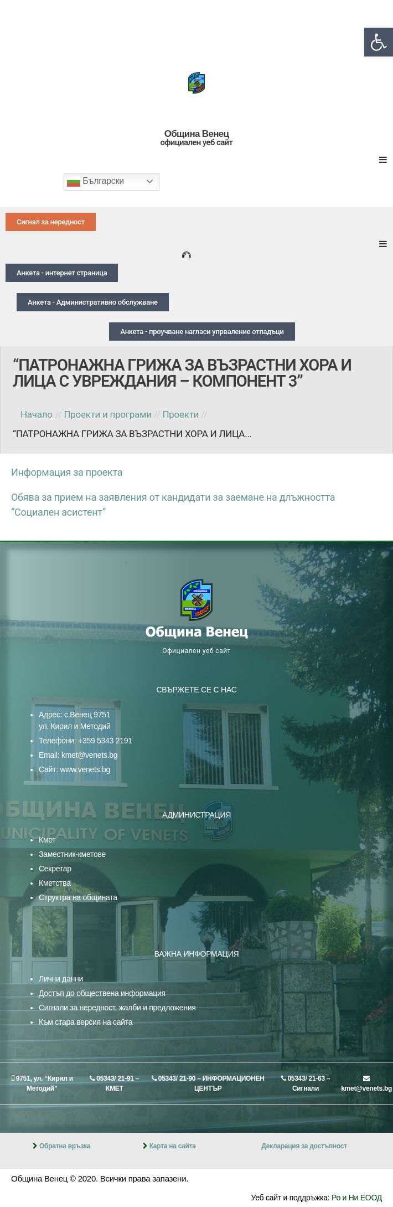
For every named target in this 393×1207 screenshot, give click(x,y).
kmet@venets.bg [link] (89, 755)
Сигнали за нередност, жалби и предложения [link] (117, 1007)
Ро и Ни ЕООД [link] (357, 1197)
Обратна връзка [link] (64, 1146)
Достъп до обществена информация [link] (102, 993)
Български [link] (95, 181)
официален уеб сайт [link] (197, 142)
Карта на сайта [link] (172, 1146)
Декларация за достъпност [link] (304, 1146)
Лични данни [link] (61, 978)
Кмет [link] (47, 839)
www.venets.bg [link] (85, 769)
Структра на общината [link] (78, 897)
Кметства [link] (55, 883)
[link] (378, 42)
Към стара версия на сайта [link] (85, 1022)
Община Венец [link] (196, 133)
